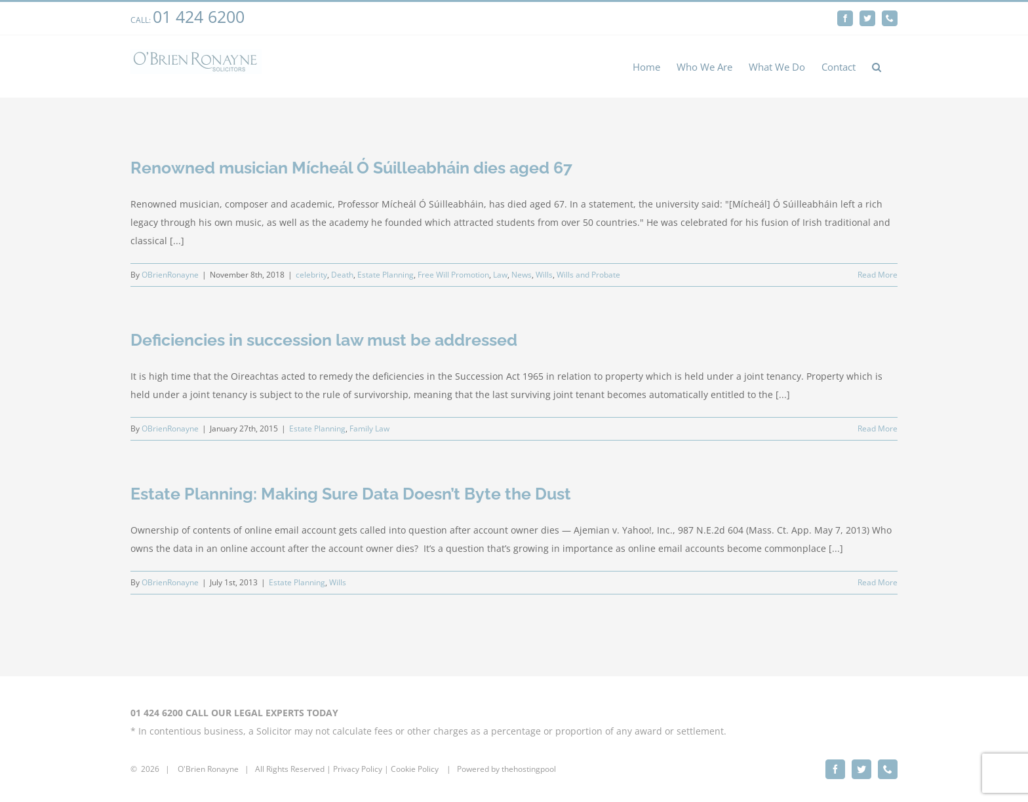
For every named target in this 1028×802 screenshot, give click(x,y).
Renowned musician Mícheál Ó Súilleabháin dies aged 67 (351, 167)
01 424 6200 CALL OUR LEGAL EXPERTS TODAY (234, 712)
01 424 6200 (199, 16)
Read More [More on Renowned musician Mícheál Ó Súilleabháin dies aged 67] (878, 274)
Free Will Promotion (453, 274)
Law (500, 274)
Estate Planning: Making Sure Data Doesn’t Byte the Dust (350, 493)
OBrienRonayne (170, 274)
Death (342, 274)
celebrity (311, 274)
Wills (544, 274)
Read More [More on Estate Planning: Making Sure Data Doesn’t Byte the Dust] (878, 582)
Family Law (369, 428)
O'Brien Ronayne (208, 769)
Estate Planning (385, 274)
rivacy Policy (360, 769)
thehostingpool (529, 769)
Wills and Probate (588, 274)
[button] (876, 66)
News (521, 274)
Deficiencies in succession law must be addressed (323, 340)
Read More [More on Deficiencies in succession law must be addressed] (878, 428)
